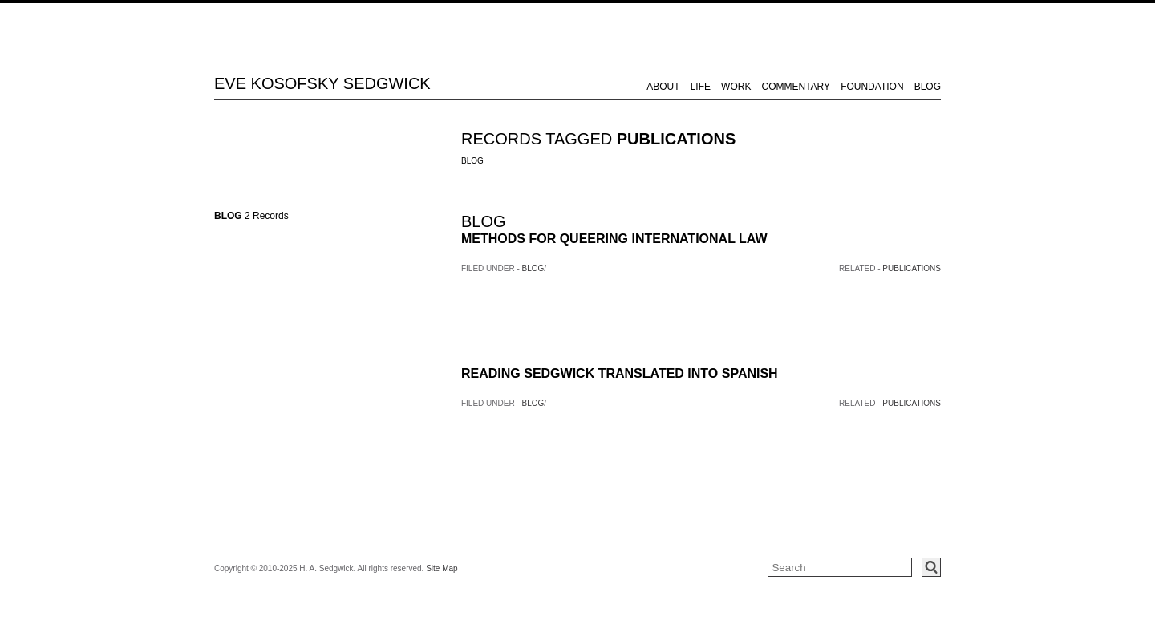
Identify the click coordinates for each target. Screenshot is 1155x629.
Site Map (441, 568)
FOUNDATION (872, 86)
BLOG (927, 86)
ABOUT (662, 86)
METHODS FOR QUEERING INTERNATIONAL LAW (614, 239)
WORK (736, 86)
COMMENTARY (796, 86)
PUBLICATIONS (676, 139)
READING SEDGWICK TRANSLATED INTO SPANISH (619, 373)
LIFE (701, 86)
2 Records (251, 215)
